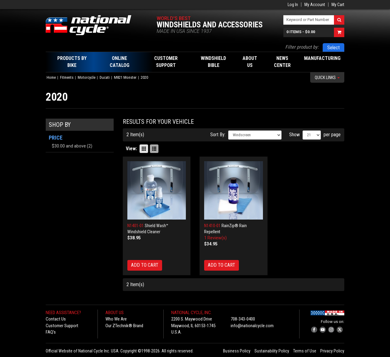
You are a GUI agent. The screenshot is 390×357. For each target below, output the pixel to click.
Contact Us (56, 319)
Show (294, 134)
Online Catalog (119, 61)
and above (69, 146)
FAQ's (51, 332)
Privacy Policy (332, 350)
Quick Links (327, 77)
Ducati (105, 77)
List (154, 148)
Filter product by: (302, 47)
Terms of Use (304, 350)
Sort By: (217, 134)
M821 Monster (125, 77)
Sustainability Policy (271, 350)
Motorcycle (86, 77)
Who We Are (116, 319)
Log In (293, 4)
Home (51, 77)
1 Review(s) (215, 237)
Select (333, 47)
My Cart (338, 4)
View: (131, 148)
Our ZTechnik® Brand (124, 325)
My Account (314, 4)
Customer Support (62, 325)
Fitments (66, 77)
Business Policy (236, 350)
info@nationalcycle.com (252, 325)
